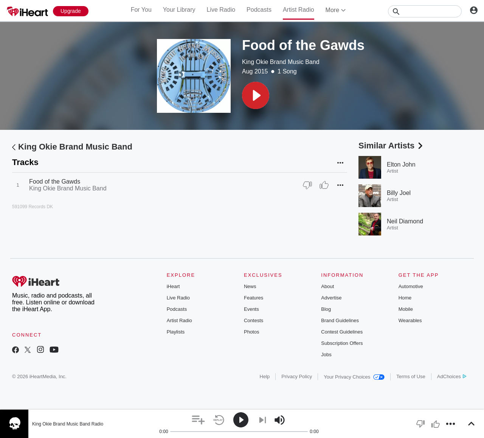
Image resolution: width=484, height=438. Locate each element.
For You (141, 9)
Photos (251, 332)
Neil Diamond (405, 221)
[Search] (425, 11)
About (327, 286)
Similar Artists (391, 145)
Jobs (326, 354)
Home (405, 298)
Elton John (401, 164)
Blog (326, 309)
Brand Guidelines (340, 320)
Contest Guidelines (342, 332)
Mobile (406, 309)
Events (251, 309)
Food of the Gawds (54, 181)
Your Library (179, 9)
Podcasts (259, 9)
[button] (255, 95)
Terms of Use (410, 376)
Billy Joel (399, 193)
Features (253, 298)
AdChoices (451, 376)
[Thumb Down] (307, 185)
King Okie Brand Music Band (281, 62)
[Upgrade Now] (70, 11)
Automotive (411, 286)
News (250, 286)
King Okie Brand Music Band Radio (67, 424)
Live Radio (220, 9)
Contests (253, 320)
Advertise (331, 298)
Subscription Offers (342, 343)
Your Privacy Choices (354, 377)
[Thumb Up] (324, 185)
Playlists (176, 332)
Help (265, 376)
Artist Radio (298, 9)
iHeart (173, 286)
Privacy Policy (296, 376)
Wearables (410, 320)
